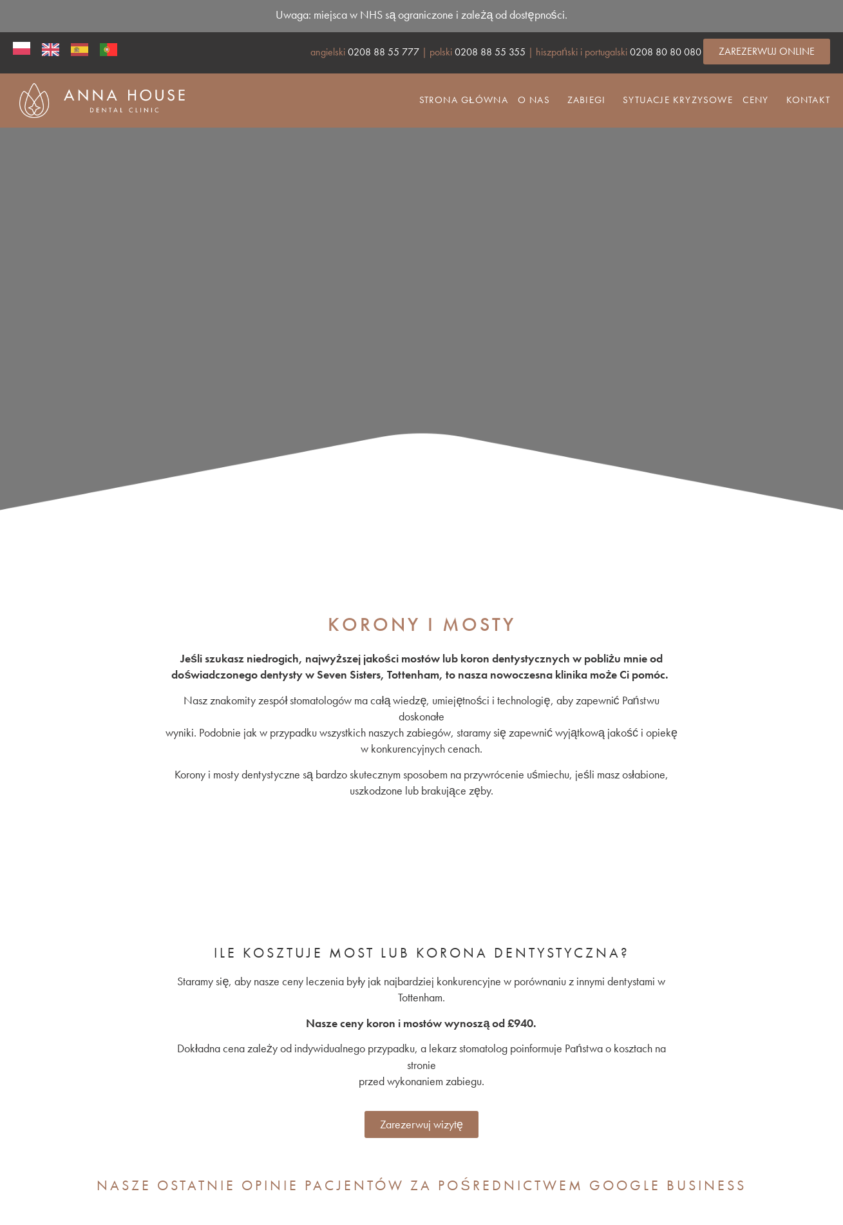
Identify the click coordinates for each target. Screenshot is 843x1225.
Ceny (756, 99)
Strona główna (463, 99)
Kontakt (808, 99)
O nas (534, 99)
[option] (49, 49)
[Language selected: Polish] (67, 48)
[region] (421, 321)
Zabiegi (586, 99)
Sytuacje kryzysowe (678, 99)
